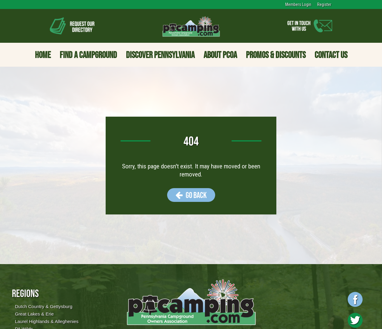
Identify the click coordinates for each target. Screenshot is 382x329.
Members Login (298, 4)
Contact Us (331, 55)
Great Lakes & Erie (34, 313)
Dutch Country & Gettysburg (43, 306)
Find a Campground (88, 55)
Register (324, 4)
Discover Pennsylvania (160, 55)
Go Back (191, 195)
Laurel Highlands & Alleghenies (46, 321)
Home (43, 55)
